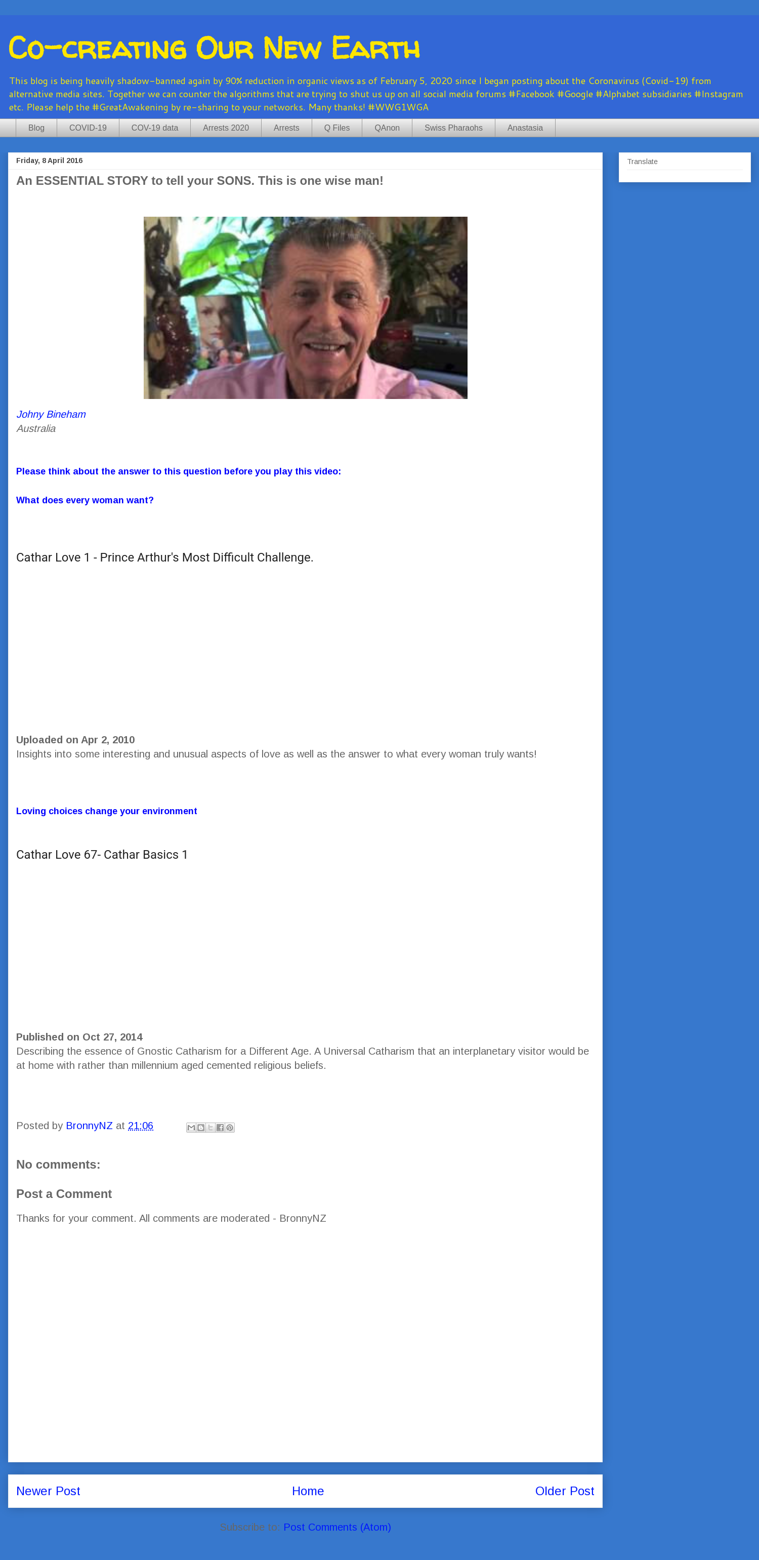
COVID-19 (88, 128)
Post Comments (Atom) (337, 1527)
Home (308, 1491)
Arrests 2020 (226, 128)
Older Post (565, 1491)
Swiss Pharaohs (454, 128)
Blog (36, 128)
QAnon (387, 128)
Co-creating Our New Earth (214, 47)
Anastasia (525, 128)
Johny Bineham (51, 414)
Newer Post (48, 1491)
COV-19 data (155, 128)
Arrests (287, 128)
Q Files (337, 128)
